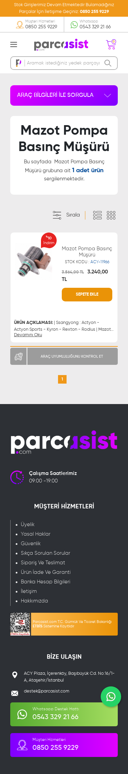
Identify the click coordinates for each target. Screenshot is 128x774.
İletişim (29, 591)
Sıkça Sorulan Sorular (45, 553)
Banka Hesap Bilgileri (45, 581)
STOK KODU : (87, 262)
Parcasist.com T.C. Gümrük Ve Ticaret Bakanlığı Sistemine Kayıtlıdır (72, 624)
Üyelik (27, 524)
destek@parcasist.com (46, 691)
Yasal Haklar (36, 534)
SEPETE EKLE (87, 295)
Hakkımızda (34, 601)
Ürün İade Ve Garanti (46, 572)
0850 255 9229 (94, 12)
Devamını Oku (28, 335)
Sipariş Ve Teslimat (43, 562)
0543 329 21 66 (95, 27)
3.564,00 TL (73, 272)
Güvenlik (31, 543)
